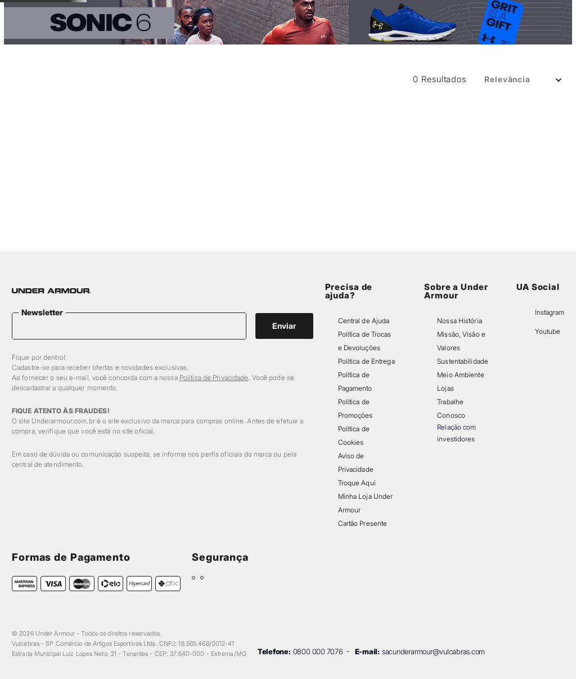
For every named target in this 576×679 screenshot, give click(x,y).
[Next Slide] (380, 12)
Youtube (547, 331)
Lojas (445, 388)
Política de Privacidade (214, 377)
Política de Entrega (366, 361)
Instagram (549, 312)
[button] (453, 35)
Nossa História (459, 320)
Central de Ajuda (364, 320)
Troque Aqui (357, 483)
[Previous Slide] (195, 12)
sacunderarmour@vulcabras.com (433, 651)
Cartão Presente (363, 523)
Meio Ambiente (460, 374)
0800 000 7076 (318, 651)
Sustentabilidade (462, 361)
